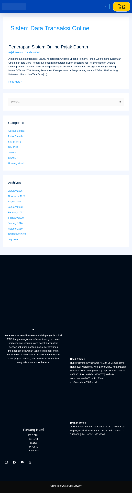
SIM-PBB (13, 147)
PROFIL (33, 447)
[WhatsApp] (30, 462)
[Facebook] (14, 462)
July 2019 (13, 239)
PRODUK (33, 435)
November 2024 (16, 196)
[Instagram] (6, 462)
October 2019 (15, 229)
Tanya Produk (122, 6)
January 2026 (15, 191)
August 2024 (15, 202)
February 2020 (16, 218)
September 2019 (17, 234)
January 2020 (15, 223)
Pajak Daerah (15, 52)
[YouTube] (22, 462)
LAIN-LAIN (33, 451)
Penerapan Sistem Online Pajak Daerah (48, 47)
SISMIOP (13, 158)
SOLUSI (33, 439)
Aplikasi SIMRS (16, 131)
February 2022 (16, 212)
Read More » (15, 81)
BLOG (33, 443)
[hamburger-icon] (106, 7)
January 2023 (15, 207)
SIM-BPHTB (14, 142)
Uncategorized (15, 163)
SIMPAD (12, 152)
